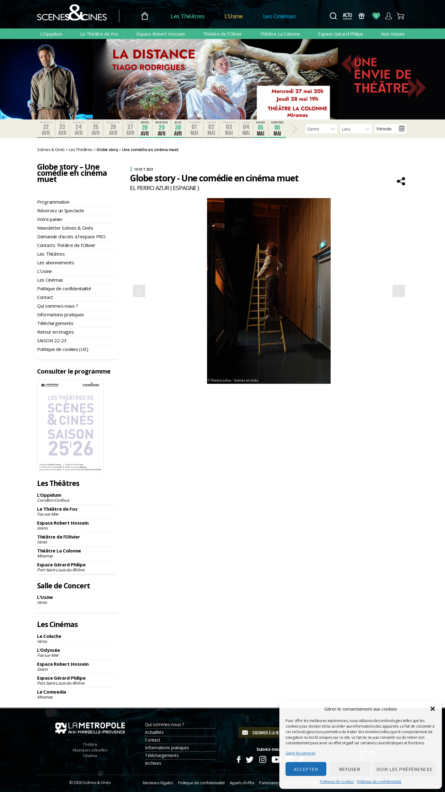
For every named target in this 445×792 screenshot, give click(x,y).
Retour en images (55, 332)
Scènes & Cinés (97, 782)
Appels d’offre (242, 783)
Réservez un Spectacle (60, 210)
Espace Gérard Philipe (340, 34)
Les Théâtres (187, 16)
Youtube (276, 758)
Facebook (238, 758)
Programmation (53, 202)
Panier (400, 16)
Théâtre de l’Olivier (222, 34)
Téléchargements (55, 323)
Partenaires (269, 783)
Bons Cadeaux (361, 16)
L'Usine (77, 599)
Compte (388, 16)
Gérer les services (300, 753)
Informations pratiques (60, 314)
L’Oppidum (51, 34)
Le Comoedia (77, 694)
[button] (433, 709)
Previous (139, 291)
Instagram (262, 758)
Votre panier (50, 219)
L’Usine (233, 16)
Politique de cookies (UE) (62, 349)
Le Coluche (77, 638)
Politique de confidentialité (379, 781)
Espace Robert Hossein (160, 34)
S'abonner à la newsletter (273, 732)
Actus (347, 16)
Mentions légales (158, 783)
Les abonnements (55, 262)
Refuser (349, 769)
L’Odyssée (77, 652)
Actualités (154, 732)
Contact (45, 297)
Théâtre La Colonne (280, 34)
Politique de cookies (337, 781)
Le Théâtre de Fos (99, 34)
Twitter (249, 758)
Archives (153, 763)
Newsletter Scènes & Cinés (65, 228)
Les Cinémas (279, 16)
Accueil (144, 16)
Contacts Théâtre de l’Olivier (66, 245)
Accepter (306, 769)
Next (398, 291)
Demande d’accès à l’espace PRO (71, 236)
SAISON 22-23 (52, 340)
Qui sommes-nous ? (57, 306)
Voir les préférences (404, 769)
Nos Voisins (393, 34)
